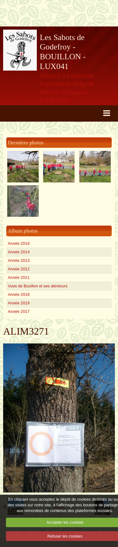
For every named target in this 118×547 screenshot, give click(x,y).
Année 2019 (19, 303)
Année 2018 (19, 294)
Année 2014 (19, 252)
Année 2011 (19, 277)
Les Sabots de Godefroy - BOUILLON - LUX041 (63, 52)
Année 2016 (19, 243)
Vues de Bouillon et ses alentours (37, 286)
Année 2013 (19, 260)
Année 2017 (19, 311)
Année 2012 (19, 269)
